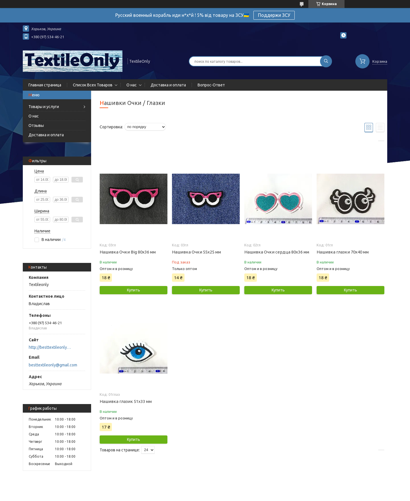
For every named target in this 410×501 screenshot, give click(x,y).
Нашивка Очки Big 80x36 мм (128, 252)
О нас (131, 85)
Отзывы (36, 125)
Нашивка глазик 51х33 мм (126, 401)
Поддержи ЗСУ (274, 15)
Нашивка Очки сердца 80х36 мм (276, 252)
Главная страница (44, 85)
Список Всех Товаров (92, 85)
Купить (133, 290)
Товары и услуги (43, 106)
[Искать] (326, 61)
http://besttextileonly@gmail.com (51, 347)
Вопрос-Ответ (211, 85)
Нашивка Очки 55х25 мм (196, 252)
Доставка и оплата (168, 85)
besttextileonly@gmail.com (53, 365)
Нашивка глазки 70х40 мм (343, 252)
